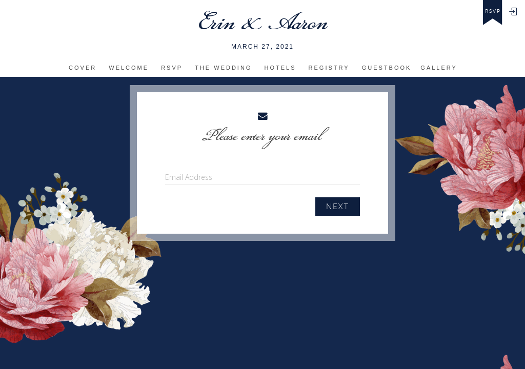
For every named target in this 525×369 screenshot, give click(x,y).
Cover (82, 68)
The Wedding (223, 68)
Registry (329, 68)
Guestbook (387, 68)
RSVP (172, 68)
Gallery (438, 68)
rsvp (493, 11)
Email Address (188, 177)
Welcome (129, 68)
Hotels (280, 68)
